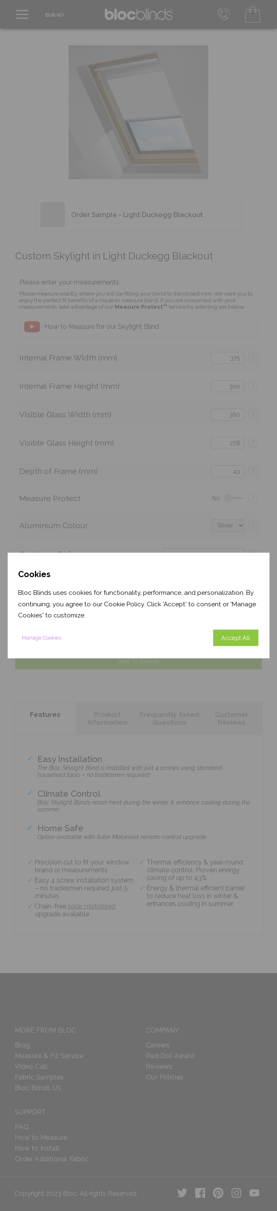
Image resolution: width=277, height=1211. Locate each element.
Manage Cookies (41, 637)
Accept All (235, 637)
